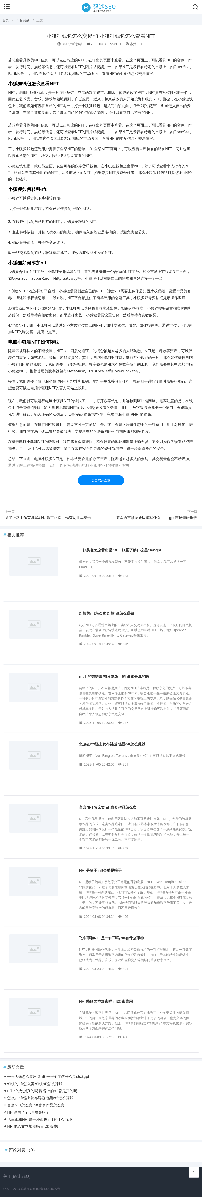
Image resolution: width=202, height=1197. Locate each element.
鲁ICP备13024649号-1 (48, 1189)
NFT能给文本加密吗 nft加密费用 (106, 1001)
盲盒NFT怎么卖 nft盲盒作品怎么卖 (107, 807)
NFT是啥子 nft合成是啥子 (100, 870)
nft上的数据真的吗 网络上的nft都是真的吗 (114, 676)
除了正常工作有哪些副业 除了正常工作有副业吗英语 (48, 517)
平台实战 (22, 20)
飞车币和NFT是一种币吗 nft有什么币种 (111, 938)
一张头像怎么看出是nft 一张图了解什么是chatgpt (120, 550)
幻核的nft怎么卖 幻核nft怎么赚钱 (106, 613)
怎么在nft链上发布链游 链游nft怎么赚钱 (112, 744)
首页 (5, 20)
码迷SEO (26, 1189)
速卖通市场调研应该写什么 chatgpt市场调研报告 (156, 517)
